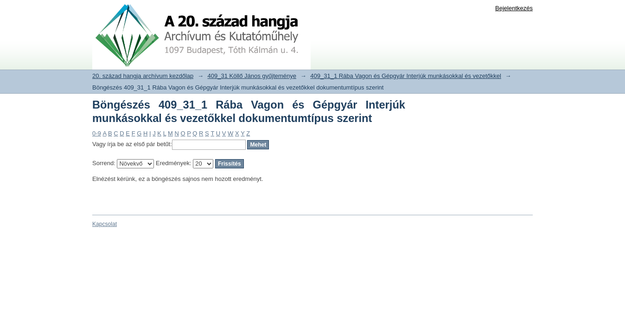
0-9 (96, 133)
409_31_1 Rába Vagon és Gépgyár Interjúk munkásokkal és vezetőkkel (405, 75)
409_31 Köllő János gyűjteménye (252, 75)
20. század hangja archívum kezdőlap (142, 75)
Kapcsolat (104, 224)
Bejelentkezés (514, 8)
